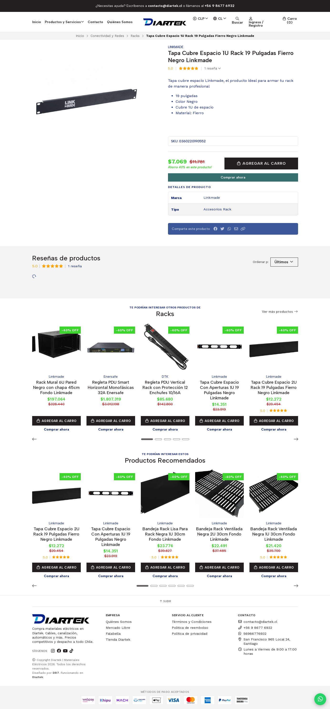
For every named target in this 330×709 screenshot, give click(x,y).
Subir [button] (165, 601)
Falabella (113, 633)
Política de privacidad (189, 633)
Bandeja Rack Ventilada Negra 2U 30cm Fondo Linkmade (219, 534)
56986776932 (252, 633)
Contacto (95, 22)
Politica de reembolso (190, 628)
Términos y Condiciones (192, 622)
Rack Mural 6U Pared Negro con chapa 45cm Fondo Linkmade (56, 387)
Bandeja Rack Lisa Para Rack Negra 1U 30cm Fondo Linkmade (165, 534)
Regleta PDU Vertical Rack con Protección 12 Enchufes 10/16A (165, 387)
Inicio (36, 22)
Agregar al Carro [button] (56, 421)
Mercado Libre (118, 628)
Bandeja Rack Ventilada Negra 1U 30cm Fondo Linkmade (273, 534)
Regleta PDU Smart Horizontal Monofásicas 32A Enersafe (111, 387)
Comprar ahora (233, 177)
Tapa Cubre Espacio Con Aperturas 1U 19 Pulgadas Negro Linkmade (219, 390)
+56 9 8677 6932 (255, 628)
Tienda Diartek (118, 639)
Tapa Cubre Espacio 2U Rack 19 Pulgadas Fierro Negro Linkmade (274, 387)
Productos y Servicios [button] (64, 22)
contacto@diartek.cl (257, 622)
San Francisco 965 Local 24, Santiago (264, 641)
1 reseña (212, 68)
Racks (135, 36)
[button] (243, 229)
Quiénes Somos (119, 22)
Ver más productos (280, 311)
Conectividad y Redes (107, 36)
